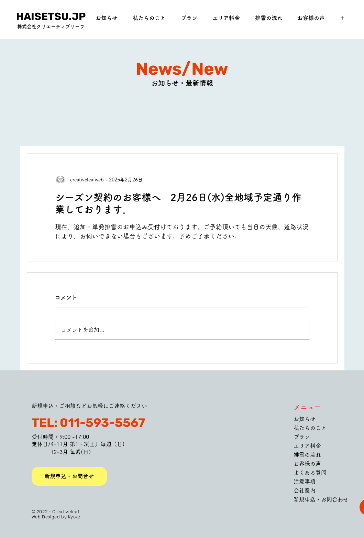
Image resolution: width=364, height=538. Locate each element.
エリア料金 (307, 446)
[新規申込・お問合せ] (69, 476)
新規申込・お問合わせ (321, 499)
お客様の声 (307, 463)
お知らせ (305, 419)
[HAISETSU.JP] (51, 16)
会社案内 (305, 490)
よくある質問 (310, 472)
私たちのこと (310, 428)
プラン (302, 437)
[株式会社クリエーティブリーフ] (51, 26)
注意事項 (305, 481)
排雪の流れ (307, 454)
